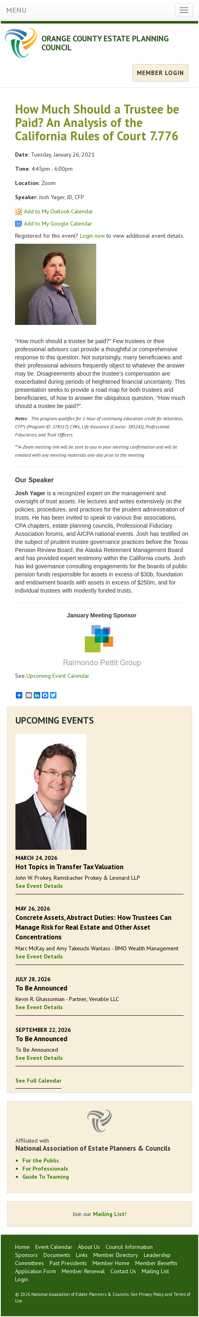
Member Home (111, 1263)
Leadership (157, 1255)
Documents (56, 1255)
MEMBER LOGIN (160, 73)
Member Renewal (83, 1271)
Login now (92, 235)
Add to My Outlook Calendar (58, 211)
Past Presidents (68, 1263)
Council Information (129, 1246)
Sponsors (26, 1255)
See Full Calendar (38, 1080)
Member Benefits (156, 1263)
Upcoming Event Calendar (57, 675)
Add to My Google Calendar (58, 223)
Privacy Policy (151, 1294)
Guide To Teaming (45, 1176)
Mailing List (109, 1214)
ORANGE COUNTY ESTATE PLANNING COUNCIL (105, 43)
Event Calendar (53, 1246)
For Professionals (45, 1168)
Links (82, 1255)
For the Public (40, 1160)
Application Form (35, 1271)
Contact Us (123, 1271)
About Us (89, 1246)
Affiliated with (99, 1144)
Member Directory (115, 1255)
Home (22, 1246)
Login (21, 1279)
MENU (16, 10)
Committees (29, 1263)
